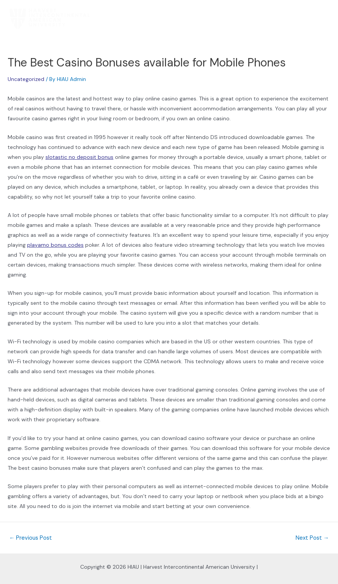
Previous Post (30, 538)
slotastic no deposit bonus (79, 157)
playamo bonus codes (55, 244)
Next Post (312, 538)
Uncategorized (26, 79)
